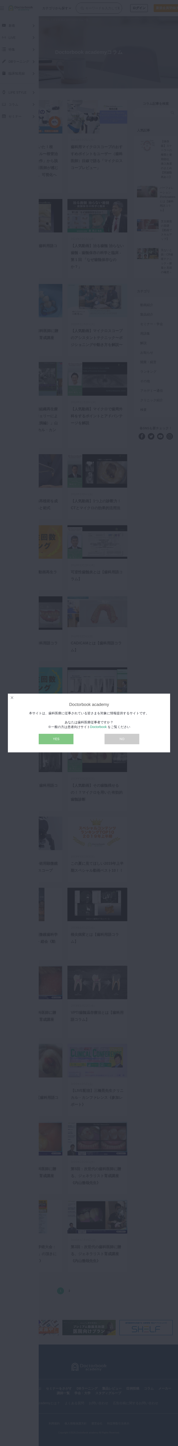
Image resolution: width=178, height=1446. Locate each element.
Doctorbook (98, 727)
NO (122, 739)
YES (56, 739)
